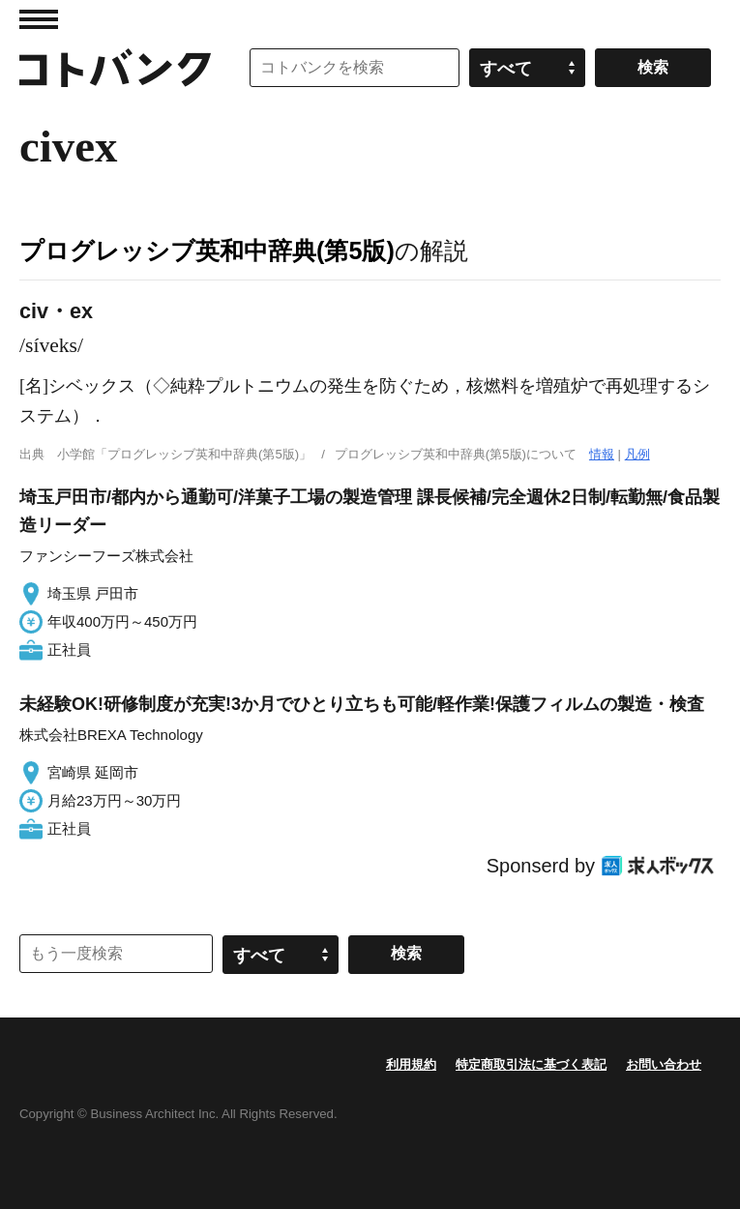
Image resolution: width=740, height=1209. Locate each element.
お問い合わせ (663, 1064)
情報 (601, 454)
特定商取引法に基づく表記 (531, 1064)
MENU (38, 19)
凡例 (637, 454)
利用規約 (411, 1064)
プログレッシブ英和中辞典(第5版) (207, 250)
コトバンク (115, 67)
